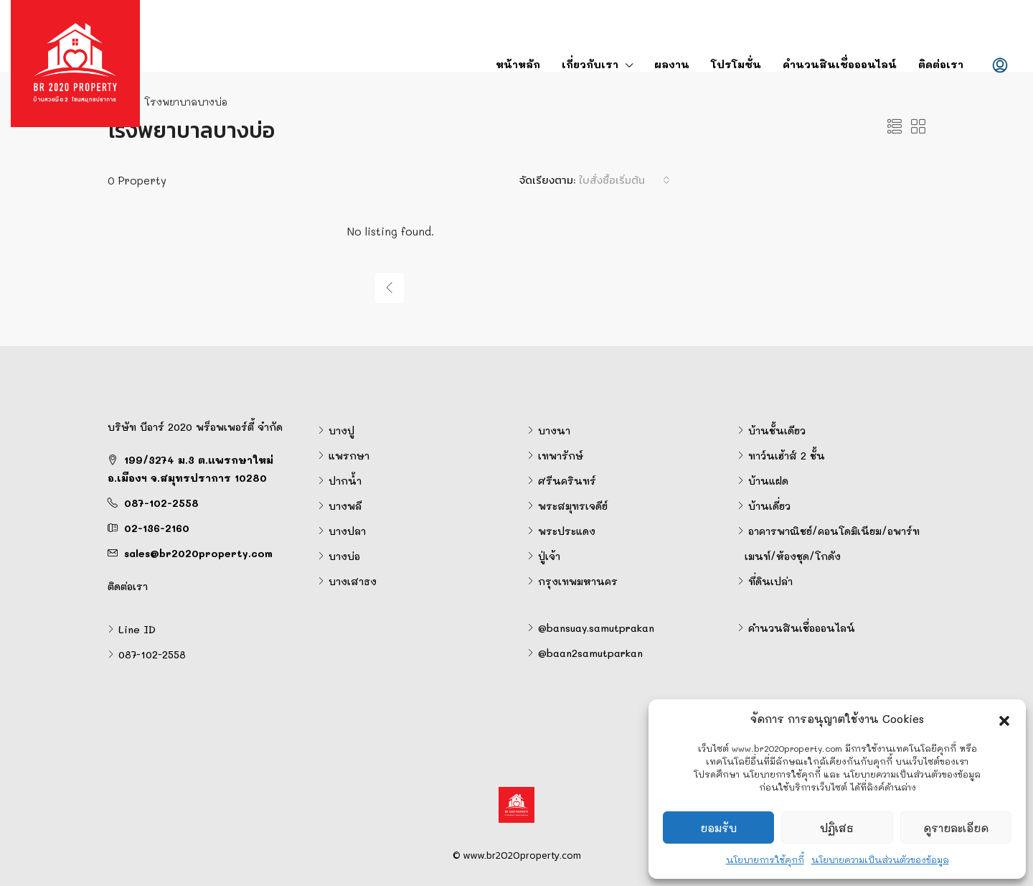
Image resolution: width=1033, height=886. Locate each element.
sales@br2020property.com (198, 553)
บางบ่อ (344, 556)
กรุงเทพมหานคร (578, 581)
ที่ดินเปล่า (770, 581)
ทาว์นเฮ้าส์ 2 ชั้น (786, 455)
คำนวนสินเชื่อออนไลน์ (840, 64)
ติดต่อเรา (940, 64)
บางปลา (347, 531)
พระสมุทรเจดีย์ (573, 506)
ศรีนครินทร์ (567, 481)
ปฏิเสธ (837, 828)
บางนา (554, 430)
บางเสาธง (353, 581)
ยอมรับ (718, 828)
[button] (1004, 719)
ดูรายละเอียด (956, 828)
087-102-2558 (161, 503)
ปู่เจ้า (549, 556)
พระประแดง (566, 531)
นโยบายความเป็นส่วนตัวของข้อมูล (880, 859)
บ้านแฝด (768, 481)
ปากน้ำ (345, 481)
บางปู (341, 430)
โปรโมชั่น (736, 64)
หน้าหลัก (518, 64)
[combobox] (624, 180)
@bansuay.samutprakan (596, 628)
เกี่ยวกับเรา (590, 64)
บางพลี (345, 506)
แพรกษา (349, 455)
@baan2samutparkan (590, 653)
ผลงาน (671, 64)
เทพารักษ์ (560, 455)
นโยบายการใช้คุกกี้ (765, 859)
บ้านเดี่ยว (769, 506)
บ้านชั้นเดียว (777, 430)
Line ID (137, 629)
